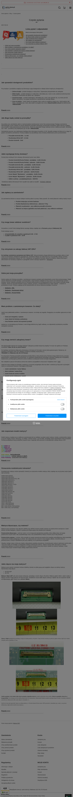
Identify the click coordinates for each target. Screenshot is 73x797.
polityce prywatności (55, 387)
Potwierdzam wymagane (21, 415)
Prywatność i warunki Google (54, 389)
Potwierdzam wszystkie (52, 415)
